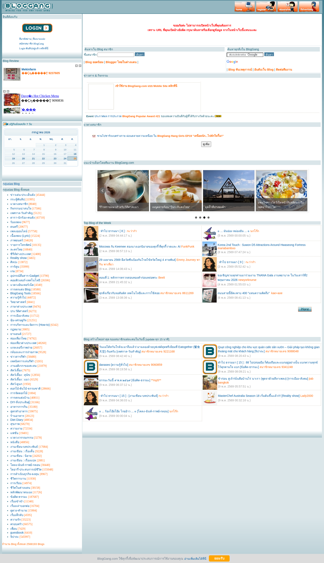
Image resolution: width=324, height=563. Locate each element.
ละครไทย (16, 249)
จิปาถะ (14, 536)
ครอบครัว (16, 524)
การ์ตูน (14, 266)
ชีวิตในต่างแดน (20, 487)
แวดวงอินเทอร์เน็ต (22, 284)
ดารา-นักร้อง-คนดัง (22, 217)
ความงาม (16, 428)
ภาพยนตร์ (16, 240)
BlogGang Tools (20, 293)
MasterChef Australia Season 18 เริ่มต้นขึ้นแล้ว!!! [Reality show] (259, 395)
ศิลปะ (14, 262)
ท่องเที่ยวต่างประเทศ (23, 343)
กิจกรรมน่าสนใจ (20, 208)
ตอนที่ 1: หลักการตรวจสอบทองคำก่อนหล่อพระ (128, 277)
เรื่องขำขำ (17, 501)
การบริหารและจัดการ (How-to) (30, 324)
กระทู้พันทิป (17, 199)
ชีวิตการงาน (18, 478)
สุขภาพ (15, 424)
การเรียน (16, 483)
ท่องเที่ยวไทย (18, 338)
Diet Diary (16, 419)
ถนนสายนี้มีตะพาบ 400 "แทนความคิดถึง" (244, 293)
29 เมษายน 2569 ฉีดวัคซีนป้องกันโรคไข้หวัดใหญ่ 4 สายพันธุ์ (137, 259)
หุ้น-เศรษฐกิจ (18, 320)
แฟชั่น (14, 433)
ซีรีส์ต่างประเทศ (20, 254)
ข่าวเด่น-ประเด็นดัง (22, 194)
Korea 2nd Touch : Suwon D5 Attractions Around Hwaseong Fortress (262, 245)
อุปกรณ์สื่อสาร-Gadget (24, 275)
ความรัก (15, 519)
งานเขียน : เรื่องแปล (23, 460)
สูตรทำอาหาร (19, 411)
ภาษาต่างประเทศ (21, 306)
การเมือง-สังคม (19, 315)
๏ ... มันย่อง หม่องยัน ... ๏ (233, 231)
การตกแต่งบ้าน (20, 397)
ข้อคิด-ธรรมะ (19, 496)
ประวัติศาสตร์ (19, 311)
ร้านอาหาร (17, 415)
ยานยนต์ (15, 334)
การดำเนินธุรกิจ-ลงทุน (24, 474)
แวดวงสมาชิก (19, 204)
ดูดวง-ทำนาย (18, 510)
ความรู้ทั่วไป (18, 297)
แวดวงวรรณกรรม (21, 437)
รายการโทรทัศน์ (20, 245)
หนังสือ (14, 442)
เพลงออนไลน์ (18, 231)
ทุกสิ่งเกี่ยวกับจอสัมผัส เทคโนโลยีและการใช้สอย (129, 293)
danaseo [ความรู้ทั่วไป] (113, 364)
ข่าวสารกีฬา (18, 356)
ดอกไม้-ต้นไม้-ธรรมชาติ (25, 388)
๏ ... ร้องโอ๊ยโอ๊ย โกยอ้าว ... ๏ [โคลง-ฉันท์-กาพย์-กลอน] (134, 411)
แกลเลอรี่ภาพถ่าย (21, 347)
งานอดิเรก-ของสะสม (23, 365)
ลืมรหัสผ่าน (25, 38)
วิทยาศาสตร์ (18, 302)
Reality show (18, 258)
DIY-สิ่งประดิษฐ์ (20, 402)
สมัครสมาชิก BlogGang (31, 43)
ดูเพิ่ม (206, 144)
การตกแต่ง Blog (20, 289)
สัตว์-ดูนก (16, 384)
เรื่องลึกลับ (16, 515)
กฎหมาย (15, 329)
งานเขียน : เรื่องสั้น (22, 451)
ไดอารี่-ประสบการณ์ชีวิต (26, 469)
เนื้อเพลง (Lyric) (20, 235)
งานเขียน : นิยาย (21, 455)
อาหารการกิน (19, 406)
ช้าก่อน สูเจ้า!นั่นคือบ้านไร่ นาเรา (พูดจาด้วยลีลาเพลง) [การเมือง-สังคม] (263, 378)
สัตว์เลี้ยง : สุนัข (20, 375)
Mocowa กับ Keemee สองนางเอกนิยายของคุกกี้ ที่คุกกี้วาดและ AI (140, 246)
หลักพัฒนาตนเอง (21, 492)
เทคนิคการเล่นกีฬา (22, 361)
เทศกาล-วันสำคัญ (21, 213)
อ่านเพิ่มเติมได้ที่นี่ (195, 558)
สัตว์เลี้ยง (16, 370)
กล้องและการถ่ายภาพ (24, 352)
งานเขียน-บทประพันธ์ (24, 446)
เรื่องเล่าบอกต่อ (19, 506)
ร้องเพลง (15, 222)
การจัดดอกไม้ (18, 393)
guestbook (17, 532)
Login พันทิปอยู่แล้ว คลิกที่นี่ (33, 48)
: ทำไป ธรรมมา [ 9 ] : (231, 262)
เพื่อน (13, 528)
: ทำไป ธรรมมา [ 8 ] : (112, 231)
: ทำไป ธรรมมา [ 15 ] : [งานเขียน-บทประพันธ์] (128, 395)
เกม (12, 271)
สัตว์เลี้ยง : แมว (20, 379)
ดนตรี (14, 226)
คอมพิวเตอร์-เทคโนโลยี (25, 280)
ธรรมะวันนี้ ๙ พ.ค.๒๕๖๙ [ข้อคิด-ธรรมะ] (124, 380)
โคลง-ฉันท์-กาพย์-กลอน (25, 465)
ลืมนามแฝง (39, 38)
